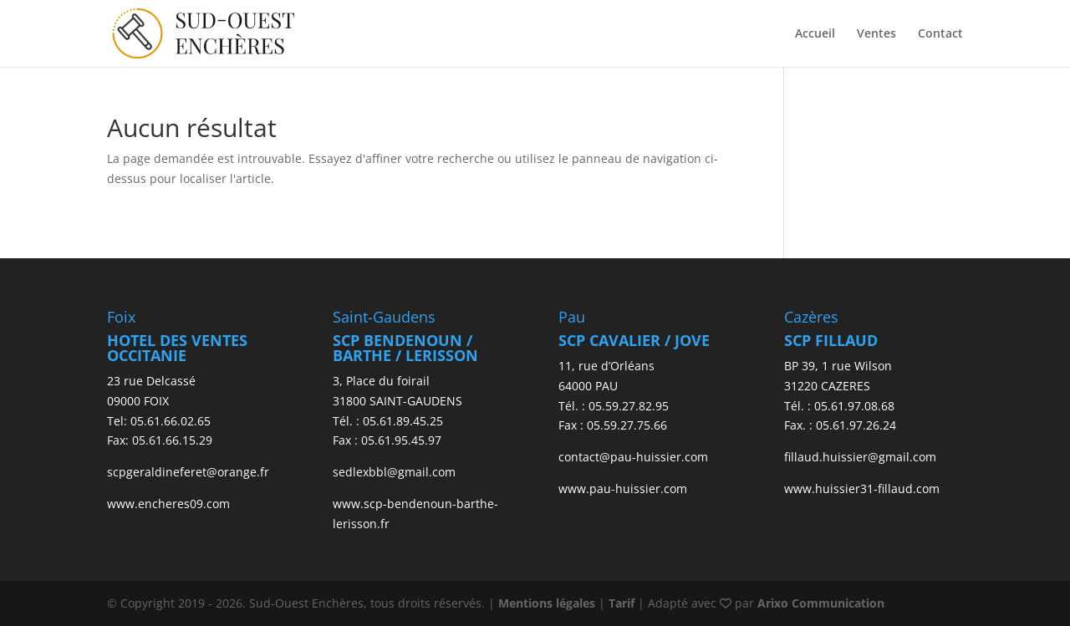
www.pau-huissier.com (622, 488)
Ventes (876, 34)
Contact (940, 34)
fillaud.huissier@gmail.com (860, 457)
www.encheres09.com (168, 503)
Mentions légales (546, 603)
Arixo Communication (820, 603)
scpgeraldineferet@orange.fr (188, 472)
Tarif (621, 603)
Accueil (815, 34)
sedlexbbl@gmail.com (394, 472)
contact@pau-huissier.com (633, 457)
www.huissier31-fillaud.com (862, 488)
